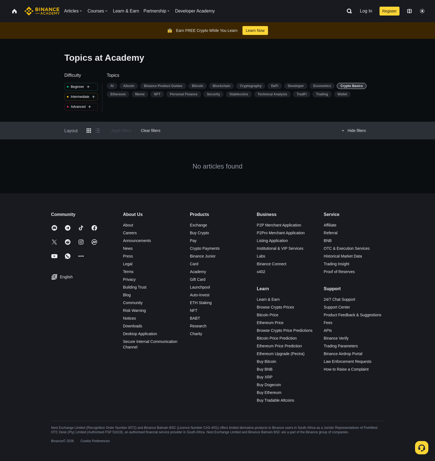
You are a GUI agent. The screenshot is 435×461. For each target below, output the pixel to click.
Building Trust (134, 287)
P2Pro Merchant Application (281, 233)
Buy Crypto (199, 233)
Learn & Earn (268, 299)
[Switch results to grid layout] (88, 130)
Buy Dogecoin (269, 385)
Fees (328, 322)
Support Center (337, 307)
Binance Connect (272, 264)
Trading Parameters (341, 346)
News (128, 248)
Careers (130, 233)
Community (133, 302)
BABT (195, 318)
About (128, 225)
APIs (328, 330)
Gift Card (197, 279)
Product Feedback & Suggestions (352, 315)
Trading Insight (336, 264)
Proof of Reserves (339, 271)
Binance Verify (336, 338)
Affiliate (330, 225)
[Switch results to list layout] (97, 130)
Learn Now (255, 30)
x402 (261, 271)
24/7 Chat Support (339, 299)
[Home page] (42, 11)
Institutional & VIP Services (280, 248)
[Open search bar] (348, 11)
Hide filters (353, 130)
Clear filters (150, 130)
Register (389, 11)
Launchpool (200, 287)
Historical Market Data (343, 256)
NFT (193, 310)
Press (128, 256)
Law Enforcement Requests (347, 361)
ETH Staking (201, 302)
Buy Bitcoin (266, 361)
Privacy (129, 279)
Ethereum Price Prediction (279, 346)
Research (198, 326)
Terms (128, 271)
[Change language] (409, 11)
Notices (129, 318)
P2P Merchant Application (279, 225)
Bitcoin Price (268, 315)
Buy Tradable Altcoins (275, 400)
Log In (366, 11)
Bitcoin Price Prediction (277, 338)
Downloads (132, 326)
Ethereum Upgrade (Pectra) (281, 354)
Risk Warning (134, 310)
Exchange (198, 225)
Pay (193, 240)
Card (194, 264)
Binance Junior (203, 256)
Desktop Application (140, 334)
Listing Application (272, 240)
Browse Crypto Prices (275, 307)
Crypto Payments (204, 248)
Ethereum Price (270, 322)
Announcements (137, 240)
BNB (328, 240)
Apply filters (121, 130)
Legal (127, 264)
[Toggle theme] (422, 11)
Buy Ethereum (269, 392)
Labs (261, 256)
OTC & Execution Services (347, 248)
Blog (127, 295)
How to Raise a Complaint (346, 369)
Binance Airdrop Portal (343, 354)
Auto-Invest (199, 295)
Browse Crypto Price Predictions (285, 330)
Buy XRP (265, 377)
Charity (196, 334)
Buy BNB (265, 369)
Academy (198, 271)
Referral (331, 233)
